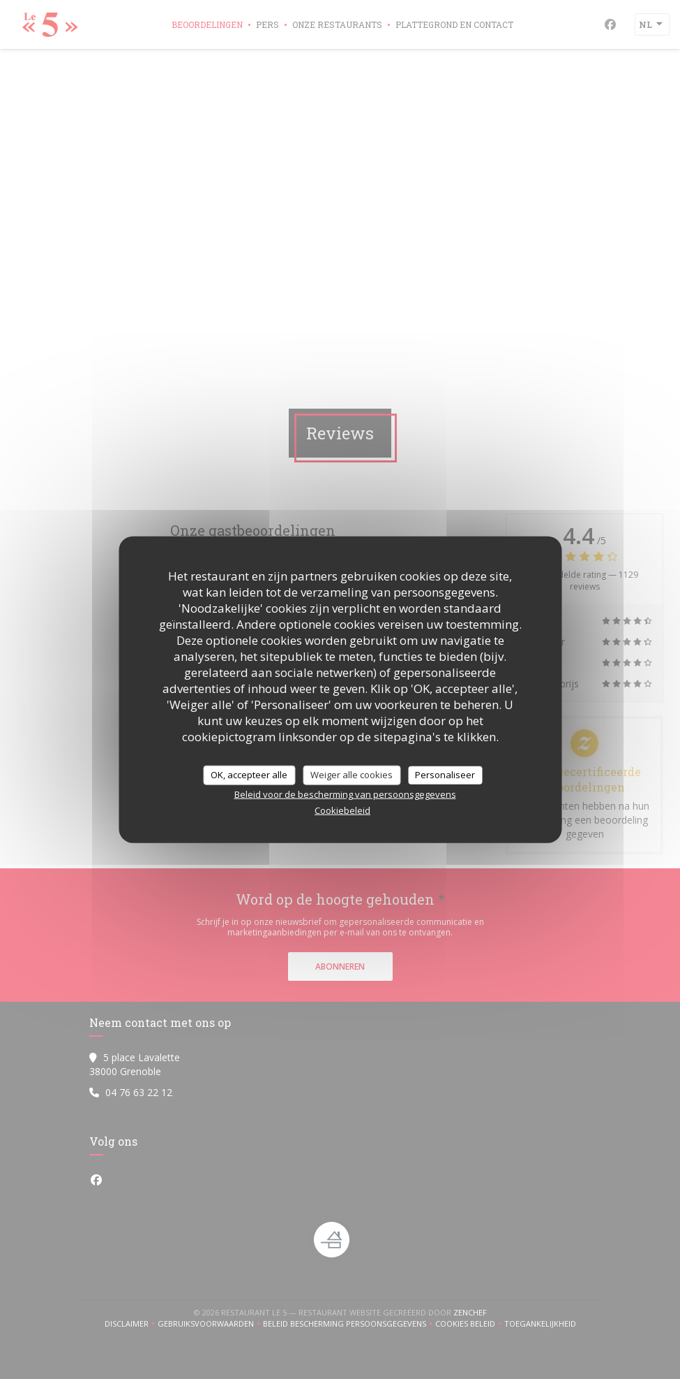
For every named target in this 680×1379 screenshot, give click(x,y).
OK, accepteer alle (249, 774)
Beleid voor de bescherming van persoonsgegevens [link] (345, 793)
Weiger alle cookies (351, 774)
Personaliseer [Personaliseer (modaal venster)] (445, 774)
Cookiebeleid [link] (342, 809)
